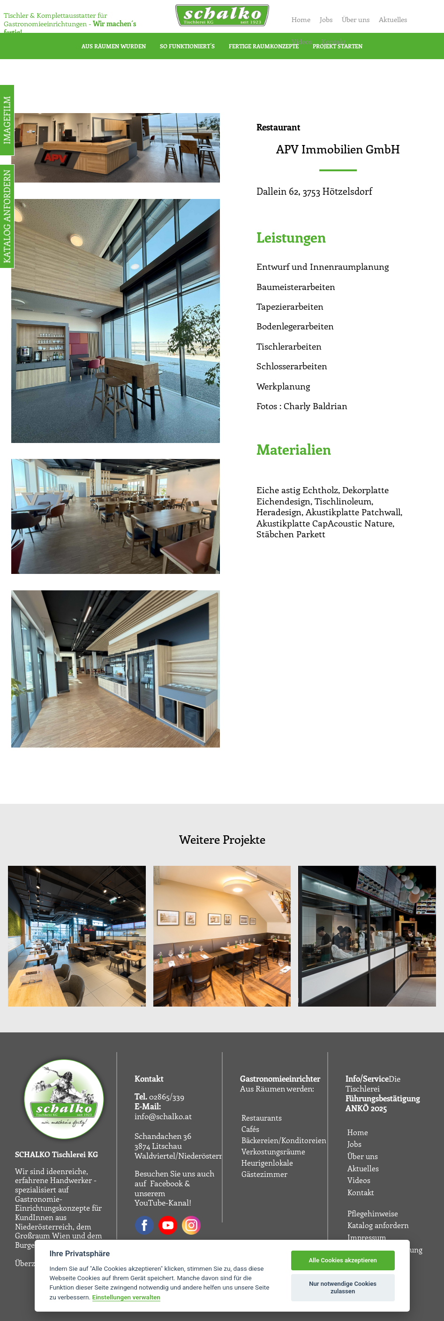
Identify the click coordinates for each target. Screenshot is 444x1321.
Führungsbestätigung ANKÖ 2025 (383, 1103)
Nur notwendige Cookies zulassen (342, 1287)
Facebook (166, 1183)
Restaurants (261, 1117)
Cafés (250, 1129)
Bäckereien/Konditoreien (283, 1140)
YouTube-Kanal (162, 1202)
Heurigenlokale (267, 1163)
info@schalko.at (163, 1116)
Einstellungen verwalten (126, 1297)
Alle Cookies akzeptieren (342, 1260)
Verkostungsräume (273, 1151)
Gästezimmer (264, 1174)
